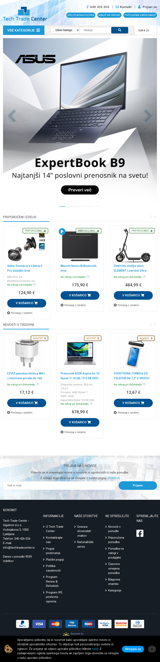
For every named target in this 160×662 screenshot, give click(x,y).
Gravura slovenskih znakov (84, 531)
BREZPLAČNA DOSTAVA (81, 15)
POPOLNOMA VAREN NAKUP (140, 15)
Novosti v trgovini (18, 325)
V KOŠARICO (27, 303)
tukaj (95, 649)
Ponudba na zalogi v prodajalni (116, 553)
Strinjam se (133, 649)
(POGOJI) (113, 478)
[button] (62, 206)
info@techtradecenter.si (19, 547)
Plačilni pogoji (55, 559)
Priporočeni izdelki (19, 217)
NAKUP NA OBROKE (109, 15)
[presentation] (151, 216)
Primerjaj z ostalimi (19, 312)
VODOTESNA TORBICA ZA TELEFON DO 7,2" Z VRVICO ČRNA (133, 378)
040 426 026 (22, 538)
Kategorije (114, 590)
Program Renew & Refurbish (52, 581)
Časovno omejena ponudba (114, 568)
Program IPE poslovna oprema (54, 597)
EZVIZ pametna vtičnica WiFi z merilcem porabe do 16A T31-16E (25, 378)
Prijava (138, 485)
